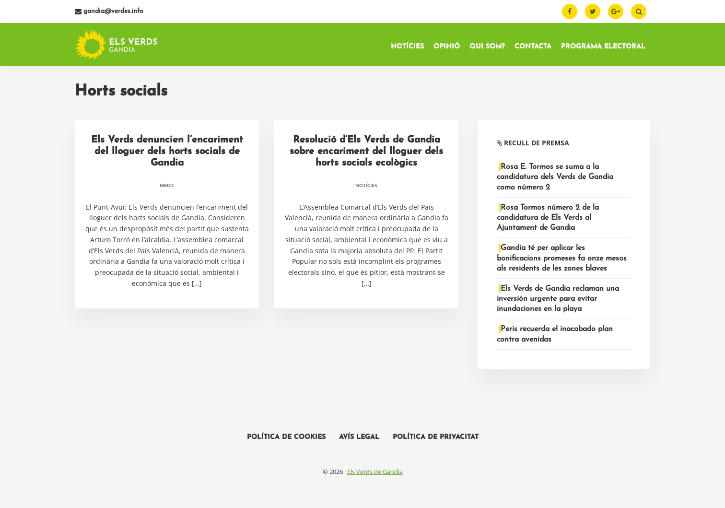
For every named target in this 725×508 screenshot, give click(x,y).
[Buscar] (638, 11)
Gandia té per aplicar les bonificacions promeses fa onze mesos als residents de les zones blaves (562, 261)
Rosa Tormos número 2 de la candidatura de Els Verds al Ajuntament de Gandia (548, 221)
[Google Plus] (615, 11)
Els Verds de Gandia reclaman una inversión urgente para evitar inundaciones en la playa (558, 302)
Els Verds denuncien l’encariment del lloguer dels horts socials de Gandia (167, 154)
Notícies (366, 188)
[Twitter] (592, 11)
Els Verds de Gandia (375, 474)
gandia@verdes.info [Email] (109, 11)
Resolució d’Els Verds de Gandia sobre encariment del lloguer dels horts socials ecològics (366, 154)
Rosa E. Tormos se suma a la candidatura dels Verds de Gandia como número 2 (555, 180)
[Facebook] (569, 11)
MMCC (167, 188)
